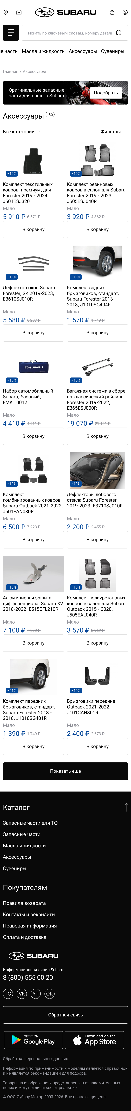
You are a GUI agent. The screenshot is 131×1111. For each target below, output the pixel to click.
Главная (10, 71)
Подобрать (106, 93)
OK (49, 994)
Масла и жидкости (24, 846)
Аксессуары (17, 857)
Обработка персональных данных (35, 1058)
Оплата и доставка (24, 937)
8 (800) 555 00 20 (28, 977)
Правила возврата (24, 903)
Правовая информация (30, 926)
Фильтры (114, 132)
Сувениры (14, 868)
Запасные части (80, 51)
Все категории (22, 132)
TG (8, 994)
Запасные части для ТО (30, 51)
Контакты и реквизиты (29, 914)
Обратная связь (65, 1015)
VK (22, 994)
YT (36, 994)
